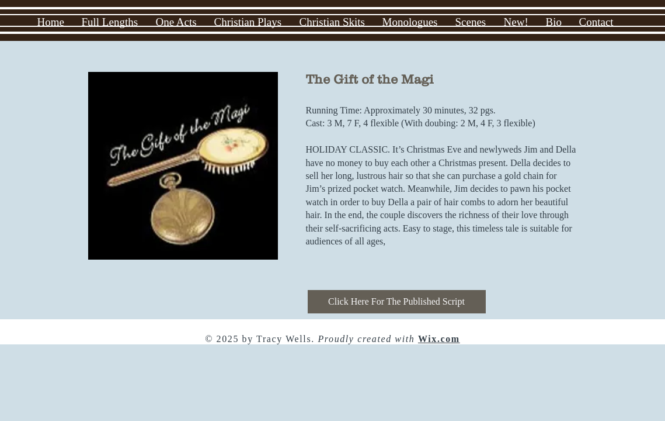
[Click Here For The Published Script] (397, 301)
